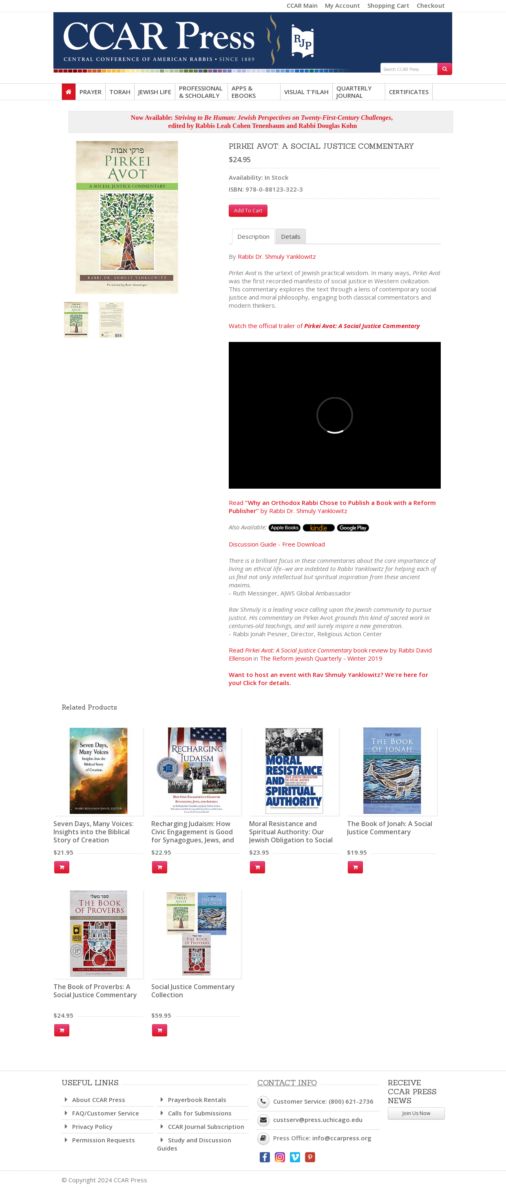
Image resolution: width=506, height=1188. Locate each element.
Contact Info (287, 1082)
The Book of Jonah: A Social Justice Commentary (389, 827)
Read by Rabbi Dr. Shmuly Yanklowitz (332, 506)
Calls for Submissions (194, 1113)
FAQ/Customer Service (100, 1113)
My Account (342, 5)
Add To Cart (248, 210)
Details (291, 236)
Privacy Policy (87, 1126)
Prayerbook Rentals (191, 1099)
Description (253, 236)
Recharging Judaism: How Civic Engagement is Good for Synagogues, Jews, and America (192, 836)
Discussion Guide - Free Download (277, 544)
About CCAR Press (94, 1099)
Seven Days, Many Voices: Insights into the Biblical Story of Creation (93, 831)
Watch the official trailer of (324, 326)
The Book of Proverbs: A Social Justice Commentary (95, 990)
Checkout (431, 5)
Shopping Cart (388, 5)
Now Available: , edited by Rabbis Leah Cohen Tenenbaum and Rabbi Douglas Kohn (262, 121)
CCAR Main (302, 5)
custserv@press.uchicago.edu (317, 1119)
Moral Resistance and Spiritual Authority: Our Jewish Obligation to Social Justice (291, 836)
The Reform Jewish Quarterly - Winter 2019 (321, 658)
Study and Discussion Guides (194, 1144)
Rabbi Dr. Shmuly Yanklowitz (277, 256)
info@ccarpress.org (341, 1138)
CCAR (253, 37)
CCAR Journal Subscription (200, 1126)
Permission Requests (98, 1140)
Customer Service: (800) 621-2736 (323, 1101)
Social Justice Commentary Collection (193, 990)
